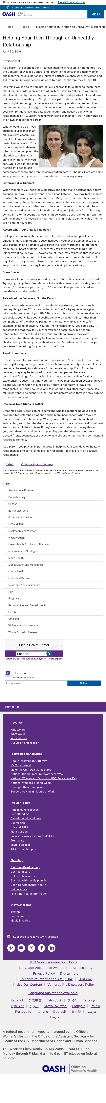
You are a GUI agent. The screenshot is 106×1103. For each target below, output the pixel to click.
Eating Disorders (18, 510)
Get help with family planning (29, 880)
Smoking (13, 618)
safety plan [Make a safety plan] (24, 410)
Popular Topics (20, 802)
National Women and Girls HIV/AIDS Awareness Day (43, 778)
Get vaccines (18, 889)
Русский (17, 1006)
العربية (34, 1006)
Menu (96, 14)
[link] (10, 936)
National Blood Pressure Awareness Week (37, 773)
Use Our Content (29, 984)
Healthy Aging (16, 537)
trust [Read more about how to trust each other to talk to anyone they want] (35, 334)
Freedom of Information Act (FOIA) (46, 979)
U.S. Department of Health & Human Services (31, 7)
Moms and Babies (18, 578)
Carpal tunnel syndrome (25, 818)
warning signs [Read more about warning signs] (33, 107)
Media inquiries (20, 920)
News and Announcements (24, 585)
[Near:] (32, 653)
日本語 (76, 1011)
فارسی (91, 1011)
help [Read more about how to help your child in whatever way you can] (22, 155)
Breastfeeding (16, 497)
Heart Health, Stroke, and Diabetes (29, 544)
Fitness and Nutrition (20, 517)
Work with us (18, 738)
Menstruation (19, 831)
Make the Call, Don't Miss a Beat (31, 769)
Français (78, 1006)
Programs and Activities (26, 753)
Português (23, 1011)
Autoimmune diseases (24, 809)
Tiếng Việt (54, 1000)
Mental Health (16, 571)
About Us (16, 722)
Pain (10, 591)
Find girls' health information (28, 893)
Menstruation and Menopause (26, 564)
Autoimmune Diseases (21, 490)
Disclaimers (69, 973)
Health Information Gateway (28, 760)
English (55, 1017)
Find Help (16, 860)
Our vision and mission (24, 742)
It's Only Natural (20, 765)
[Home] (17, 15)
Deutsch (59, 1011)
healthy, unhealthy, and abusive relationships (48, 95)
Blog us (15, 911)
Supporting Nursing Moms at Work (32, 791)
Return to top (11, 706)
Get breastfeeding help (25, 867)
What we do (18, 733)
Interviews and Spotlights (23, 551)
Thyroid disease (20, 844)
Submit (84, 683)
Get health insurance (23, 876)
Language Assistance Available (43, 968)
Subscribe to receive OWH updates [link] (35, 936)
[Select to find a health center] (48, 653)
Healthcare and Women (22, 530)
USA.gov (85, 979)
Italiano (42, 1011)
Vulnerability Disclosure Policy (71, 984)
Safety (12, 612)
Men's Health (16, 558)
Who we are (18, 729)
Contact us (17, 916)
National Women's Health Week (30, 782)
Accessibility (82, 968)
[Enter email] (36, 683)
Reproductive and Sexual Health (27, 605)
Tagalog (89, 1000)
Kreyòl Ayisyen (55, 1006)
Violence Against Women (23, 625)
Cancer (12, 503)
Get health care (20, 871)
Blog (8, 483)
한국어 (73, 1000)
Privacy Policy (44, 973)
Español (17, 1000)
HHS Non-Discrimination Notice (53, 962)
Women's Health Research (23, 632)
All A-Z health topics (23, 849)
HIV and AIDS (16, 524)
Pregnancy (14, 598)
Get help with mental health (28, 884)
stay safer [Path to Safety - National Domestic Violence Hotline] (95, 392)
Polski (95, 1006)
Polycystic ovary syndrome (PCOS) (32, 836)
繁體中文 (35, 1000)
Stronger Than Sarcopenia (27, 787)
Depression (17, 822)
